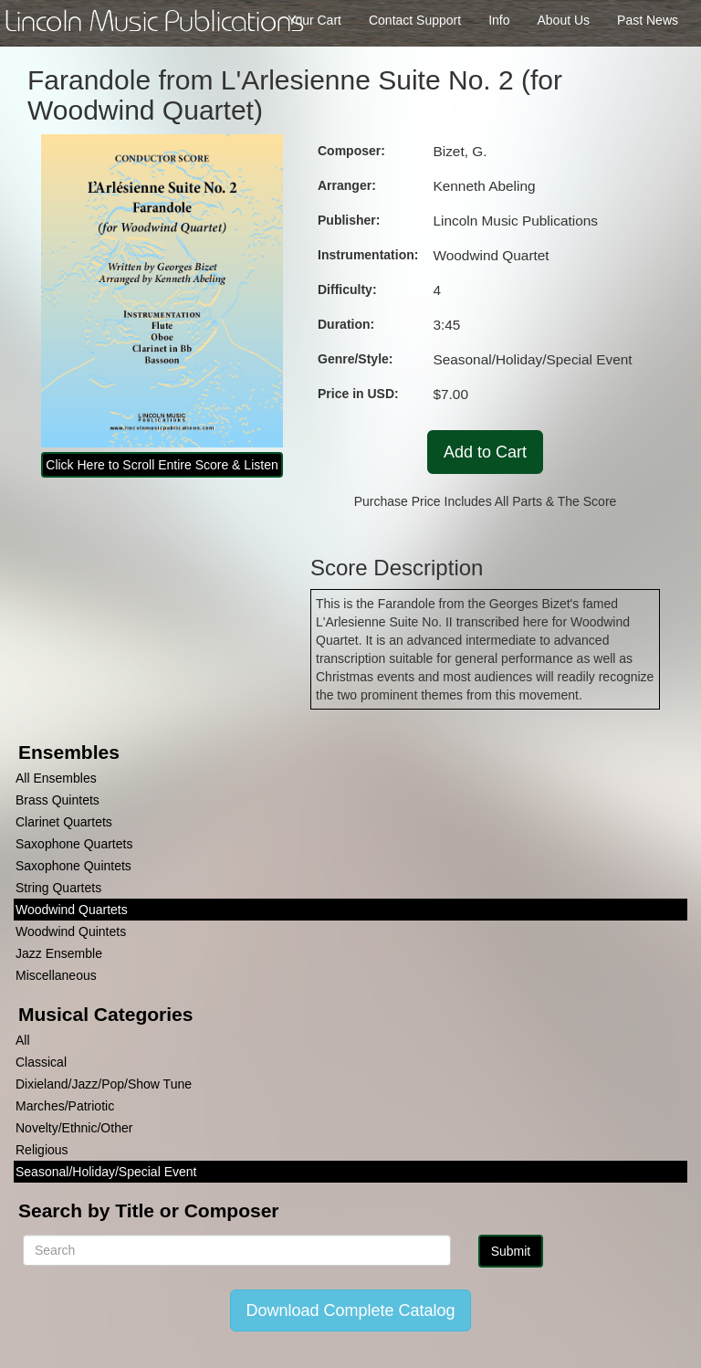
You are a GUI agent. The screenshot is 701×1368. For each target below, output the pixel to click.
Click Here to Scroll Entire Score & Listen (161, 465)
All (23, 1040)
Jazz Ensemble (59, 953)
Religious (42, 1149)
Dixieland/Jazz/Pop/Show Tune (104, 1084)
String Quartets (58, 887)
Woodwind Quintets (71, 931)
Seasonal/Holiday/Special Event (106, 1171)
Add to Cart (485, 452)
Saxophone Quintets (73, 865)
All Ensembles (56, 778)
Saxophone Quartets (74, 844)
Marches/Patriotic (65, 1106)
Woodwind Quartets (72, 909)
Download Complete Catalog (350, 1310)
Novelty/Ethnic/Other (74, 1128)
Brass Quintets (57, 800)
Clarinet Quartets (64, 822)
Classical (41, 1062)
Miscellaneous (56, 975)
